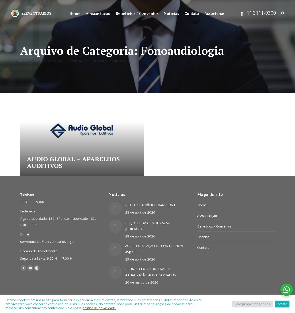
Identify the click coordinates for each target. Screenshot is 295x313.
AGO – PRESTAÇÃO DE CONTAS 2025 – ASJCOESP (155, 248)
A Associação (207, 215)
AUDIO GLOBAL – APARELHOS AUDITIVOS (73, 162)
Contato (203, 247)
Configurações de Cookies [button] (252, 304)
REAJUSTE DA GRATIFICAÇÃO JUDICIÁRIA (147, 225)
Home (202, 205)
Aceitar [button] (282, 304)
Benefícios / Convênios (214, 226)
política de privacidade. (99, 308)
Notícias (203, 237)
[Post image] (115, 208)
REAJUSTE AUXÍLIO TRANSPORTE (151, 205)
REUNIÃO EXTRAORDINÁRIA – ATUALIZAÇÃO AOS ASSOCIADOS (150, 271)
